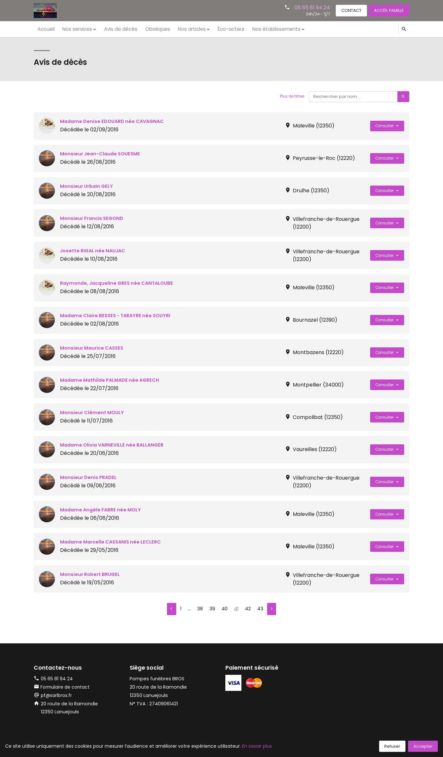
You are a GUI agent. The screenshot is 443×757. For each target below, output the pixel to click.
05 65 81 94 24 (303, 7)
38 (199, 609)
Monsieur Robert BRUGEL (92, 574)
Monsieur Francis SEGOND (93, 218)
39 (211, 609)
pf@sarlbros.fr (57, 696)
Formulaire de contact (63, 688)
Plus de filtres (290, 96)
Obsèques (147, 29)
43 (261, 609)
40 (224, 609)
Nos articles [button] (179, 29)
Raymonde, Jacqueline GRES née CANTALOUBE (120, 283)
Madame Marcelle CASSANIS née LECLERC (114, 541)
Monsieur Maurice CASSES (94, 348)
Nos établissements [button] (257, 29)
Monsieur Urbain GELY (88, 186)
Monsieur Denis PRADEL (90, 477)
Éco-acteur (215, 29)
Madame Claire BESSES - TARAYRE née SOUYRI (119, 315)
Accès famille (386, 10)
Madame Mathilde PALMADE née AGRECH (113, 380)
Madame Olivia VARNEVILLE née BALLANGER (115, 444)
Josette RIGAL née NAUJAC (95, 250)
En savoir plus (257, 746)
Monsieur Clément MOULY (93, 412)
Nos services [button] (73, 29)
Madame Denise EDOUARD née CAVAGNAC (115, 121)
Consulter (385, 126)
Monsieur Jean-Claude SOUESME (102, 153)
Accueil (45, 29)
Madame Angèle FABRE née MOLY (103, 509)
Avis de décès (114, 29)
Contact (345, 10)
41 (236, 609)
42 (248, 609)
